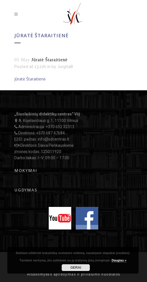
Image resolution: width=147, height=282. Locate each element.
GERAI (75, 268)
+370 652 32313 (60, 126)
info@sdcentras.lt (53, 139)
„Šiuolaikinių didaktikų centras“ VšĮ (47, 114)
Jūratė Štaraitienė (30, 79)
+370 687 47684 (50, 133)
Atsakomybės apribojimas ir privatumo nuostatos (73, 274)
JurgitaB (65, 66)
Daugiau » (119, 260)
